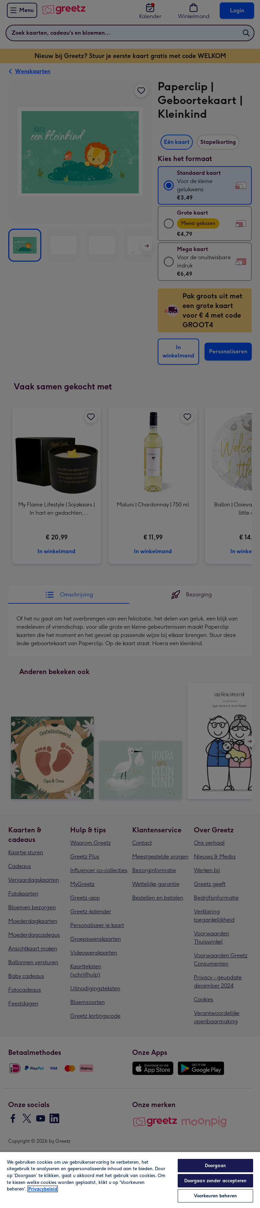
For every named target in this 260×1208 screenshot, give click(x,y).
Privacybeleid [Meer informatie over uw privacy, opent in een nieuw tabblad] (42, 1189)
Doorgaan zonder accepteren (215, 1180)
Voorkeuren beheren (215, 1195)
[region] (130, 1179)
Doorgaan (215, 1165)
